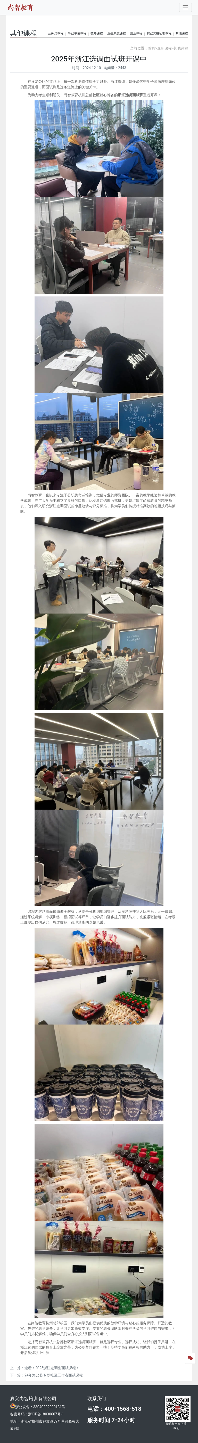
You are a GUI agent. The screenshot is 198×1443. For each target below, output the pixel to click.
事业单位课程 (77, 33)
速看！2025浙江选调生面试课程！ (51, 1368)
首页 (151, 48)
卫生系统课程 (116, 33)
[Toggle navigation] (185, 7)
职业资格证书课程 (159, 33)
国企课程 (136, 33)
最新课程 (164, 48)
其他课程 (182, 33)
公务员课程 (55, 33)
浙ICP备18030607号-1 (46, 1414)
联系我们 (96, 1398)
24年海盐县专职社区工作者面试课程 (53, 1375)
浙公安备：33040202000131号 (40, 1407)
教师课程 (96, 33)
